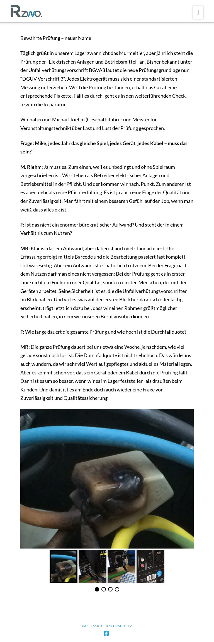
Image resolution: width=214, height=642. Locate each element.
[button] (198, 12)
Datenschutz (119, 625)
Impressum (92, 625)
